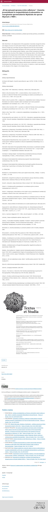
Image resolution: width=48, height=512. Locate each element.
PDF (5, 360)
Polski (3, 477)
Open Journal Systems (7, 497)
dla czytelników (5, 486)
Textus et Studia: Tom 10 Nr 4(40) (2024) (31, 426)
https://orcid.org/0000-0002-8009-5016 (10, 26)
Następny (42, 462)
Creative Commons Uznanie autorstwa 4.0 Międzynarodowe (28, 388)
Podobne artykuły (7, 410)
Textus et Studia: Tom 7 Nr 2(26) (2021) (36, 459)
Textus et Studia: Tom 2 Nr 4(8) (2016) (34, 455)
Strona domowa (5, 5)
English (4, 475)
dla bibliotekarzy (5, 490)
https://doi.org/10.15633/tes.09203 (13, 30)
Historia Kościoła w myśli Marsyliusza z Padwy (24, 439)
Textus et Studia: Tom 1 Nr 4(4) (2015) (18, 451)
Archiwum (13, 5)
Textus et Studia (8, 1)
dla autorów (5, 488)
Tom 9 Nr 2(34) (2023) (22, 5)
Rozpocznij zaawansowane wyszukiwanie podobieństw (23, 465)
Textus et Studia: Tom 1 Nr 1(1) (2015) (23, 446)
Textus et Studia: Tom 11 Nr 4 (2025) (35, 437)
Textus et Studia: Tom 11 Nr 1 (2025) (32, 433)
